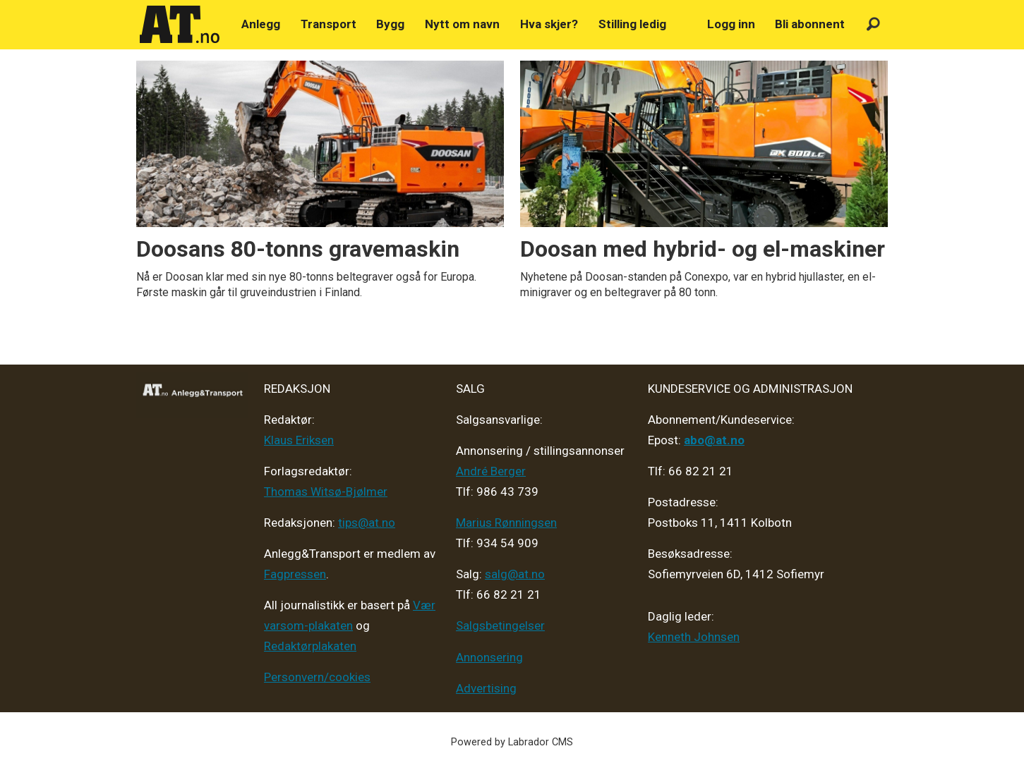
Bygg (390, 24)
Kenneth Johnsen (694, 637)
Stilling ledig (632, 24)
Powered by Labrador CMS (512, 742)
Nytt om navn (462, 24)
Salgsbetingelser (500, 625)
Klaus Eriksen (299, 440)
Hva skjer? (549, 24)
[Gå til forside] (180, 25)
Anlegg (260, 24)
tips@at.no (366, 522)
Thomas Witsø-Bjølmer (325, 491)
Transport (328, 24)
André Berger (491, 471)
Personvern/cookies (317, 677)
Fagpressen (295, 574)
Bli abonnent (810, 24)
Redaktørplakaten (310, 646)
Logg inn (731, 24)
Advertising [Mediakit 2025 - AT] (486, 688)
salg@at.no (515, 574)
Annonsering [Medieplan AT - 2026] (489, 657)
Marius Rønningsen (506, 522)
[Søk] (873, 24)
